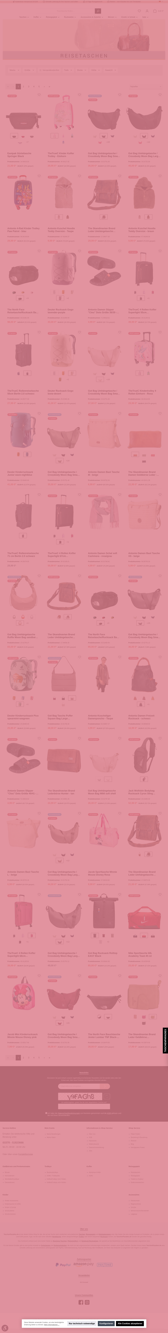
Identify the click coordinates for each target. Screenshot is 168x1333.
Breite (82, 74)
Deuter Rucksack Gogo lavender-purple (60, 315)
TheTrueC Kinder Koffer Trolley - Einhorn (61, 159)
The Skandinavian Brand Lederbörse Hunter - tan (61, 796)
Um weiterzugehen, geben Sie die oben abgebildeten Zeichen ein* (84, 1106)
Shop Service (134, 1132)
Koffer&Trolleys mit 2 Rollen (56, 1183)
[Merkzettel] (139, 13)
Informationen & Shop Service (100, 1132)
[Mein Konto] (147, 13)
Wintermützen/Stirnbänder (140, 1215)
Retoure (133, 1145)
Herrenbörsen (9, 1180)
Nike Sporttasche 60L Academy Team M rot (140, 959)
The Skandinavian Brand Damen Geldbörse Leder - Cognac (142, 478)
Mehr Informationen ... (51, 1325)
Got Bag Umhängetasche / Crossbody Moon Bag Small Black (103, 159)
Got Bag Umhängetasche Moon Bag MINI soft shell (102, 796)
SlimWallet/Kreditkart (12, 1183)
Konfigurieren (106, 1323)
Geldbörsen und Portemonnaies (16, 1171)
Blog (132, 1148)
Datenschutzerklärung (96, 1151)
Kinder (5, 1199)
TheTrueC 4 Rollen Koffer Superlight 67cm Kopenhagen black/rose (62, 559)
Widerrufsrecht (94, 1148)
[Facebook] (81, 1306)
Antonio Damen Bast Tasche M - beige (104, 477)
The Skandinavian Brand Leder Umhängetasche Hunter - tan (101, 234)
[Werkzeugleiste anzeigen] (5, 1328)
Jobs (90, 1155)
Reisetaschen (135, 1176)
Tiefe (68, 74)
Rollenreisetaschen (137, 1186)
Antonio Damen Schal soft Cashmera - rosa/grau (102, 559)
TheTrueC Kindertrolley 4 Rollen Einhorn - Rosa (142, 396)
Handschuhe (135, 1205)
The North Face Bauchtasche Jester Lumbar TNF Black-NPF (104, 1040)
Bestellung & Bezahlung (139, 1141)
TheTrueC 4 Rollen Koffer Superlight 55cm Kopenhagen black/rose (142, 315)
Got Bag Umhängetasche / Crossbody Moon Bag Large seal (63, 877)
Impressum (93, 1145)
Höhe (95, 74)
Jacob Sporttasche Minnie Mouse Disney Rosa (102, 877)
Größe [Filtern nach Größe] (29, 74)
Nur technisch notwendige (82, 1323)
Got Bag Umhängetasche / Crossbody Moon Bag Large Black (143, 159)
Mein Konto (49, 1132)
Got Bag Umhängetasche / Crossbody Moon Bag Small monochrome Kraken (63, 1040)
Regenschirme (136, 1208)
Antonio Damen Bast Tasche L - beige (23, 877)
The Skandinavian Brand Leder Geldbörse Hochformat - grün (142, 1040)
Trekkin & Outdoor (137, 1183)
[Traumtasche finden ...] (79, 13)
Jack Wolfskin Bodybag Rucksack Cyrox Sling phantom (141, 796)
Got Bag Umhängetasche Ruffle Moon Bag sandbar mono (21, 640)
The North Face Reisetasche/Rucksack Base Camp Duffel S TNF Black (23, 315)
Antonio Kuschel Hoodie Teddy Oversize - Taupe (61, 234)
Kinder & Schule (10, 1211)
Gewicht (110, 74)
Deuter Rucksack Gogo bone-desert (60, 396)
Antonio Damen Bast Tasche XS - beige (144, 559)
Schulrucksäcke (10, 1218)
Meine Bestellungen (53, 1138)
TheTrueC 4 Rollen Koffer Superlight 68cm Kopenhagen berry (21, 959)
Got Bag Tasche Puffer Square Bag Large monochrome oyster (60, 721)
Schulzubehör (9, 1215)
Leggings (134, 1218)
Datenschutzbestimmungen (69, 1117)
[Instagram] (87, 1306)
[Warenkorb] (158, 13)
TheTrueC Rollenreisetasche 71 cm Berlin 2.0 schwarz (23, 559)
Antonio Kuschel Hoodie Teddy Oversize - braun (141, 234)
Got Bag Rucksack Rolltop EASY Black (102, 959)
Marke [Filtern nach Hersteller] (14, 74)
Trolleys (48, 1171)
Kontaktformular (25, 1158)
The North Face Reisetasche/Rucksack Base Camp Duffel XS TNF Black (103, 640)
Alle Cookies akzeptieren (130, 1323)
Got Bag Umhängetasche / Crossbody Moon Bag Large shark (63, 959)
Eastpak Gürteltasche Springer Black (19, 159)
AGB (109, 1117)
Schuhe (133, 1211)
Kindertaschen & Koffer (13, 1208)
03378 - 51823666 (13, 1146)
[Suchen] (112, 13)
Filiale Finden (135, 1138)
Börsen (7, 1176)
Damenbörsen (10, 1186)
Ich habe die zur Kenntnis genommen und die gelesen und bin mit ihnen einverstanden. (84, 1118)
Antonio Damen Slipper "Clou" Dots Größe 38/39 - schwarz (102, 315)
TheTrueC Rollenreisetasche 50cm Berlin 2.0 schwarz (23, 396)
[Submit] (105, 1090)
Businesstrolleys (52, 1176)
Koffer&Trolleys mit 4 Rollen (56, 1186)
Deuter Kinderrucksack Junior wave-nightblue (20, 477)
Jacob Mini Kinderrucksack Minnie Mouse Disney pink (22, 1040)
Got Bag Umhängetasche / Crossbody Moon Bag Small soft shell (103, 396)
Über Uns (92, 1138)
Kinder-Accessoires (11, 1205)
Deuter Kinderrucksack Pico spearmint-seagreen (23, 721)
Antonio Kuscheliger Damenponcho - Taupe (100, 721)
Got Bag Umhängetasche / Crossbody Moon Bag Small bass (63, 478)
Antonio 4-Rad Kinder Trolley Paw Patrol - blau (23, 234)
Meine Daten (51, 1141)
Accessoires (134, 1199)
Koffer (89, 1171)
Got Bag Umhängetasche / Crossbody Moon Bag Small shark (143, 640)
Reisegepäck (134, 1171)
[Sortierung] (146, 91)
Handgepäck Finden (138, 1151)
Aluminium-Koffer (95, 1176)
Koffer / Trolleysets (53, 1180)
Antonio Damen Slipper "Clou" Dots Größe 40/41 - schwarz (21, 796)
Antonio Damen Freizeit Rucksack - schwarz (141, 721)
